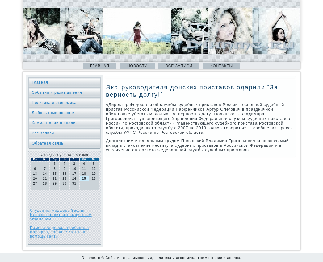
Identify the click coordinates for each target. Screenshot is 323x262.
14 (45, 173)
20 (35, 178)
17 (74, 173)
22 (55, 178)
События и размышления (57, 92)
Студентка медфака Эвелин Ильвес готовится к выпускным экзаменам (61, 214)
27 (35, 183)
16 (64, 173)
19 (94, 173)
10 (74, 168)
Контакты (221, 66)
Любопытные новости (53, 113)
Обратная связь (47, 143)
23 (64, 178)
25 (84, 178)
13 (35, 173)
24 (74, 178)
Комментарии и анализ (55, 123)
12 (94, 168)
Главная (99, 66)
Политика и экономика (54, 102)
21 (45, 178)
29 (55, 183)
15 (55, 173)
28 (45, 183)
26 (94, 178)
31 (74, 183)
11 (84, 168)
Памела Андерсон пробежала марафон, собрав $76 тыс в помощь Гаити (59, 232)
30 (64, 183)
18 (84, 173)
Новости (137, 66)
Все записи (179, 66)
